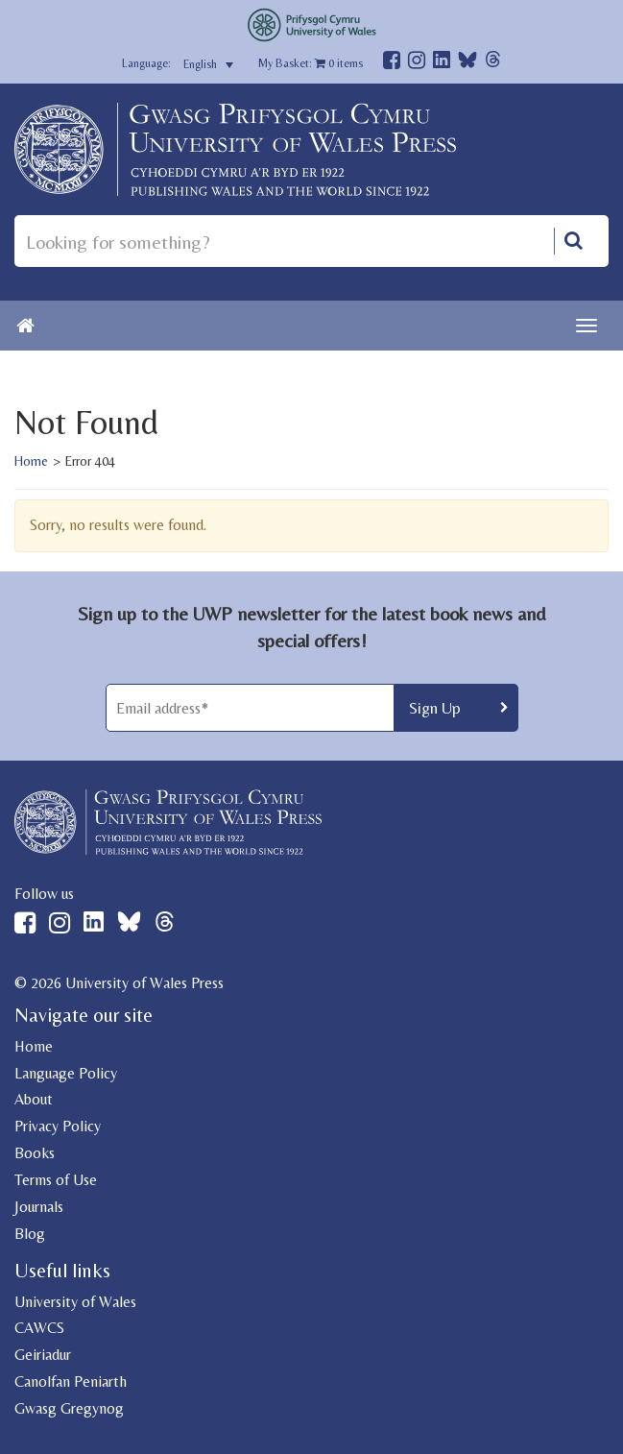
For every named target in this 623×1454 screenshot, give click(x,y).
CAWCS (39, 1328)
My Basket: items (310, 63)
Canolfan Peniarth (70, 1381)
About (33, 1099)
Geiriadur (42, 1354)
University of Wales (75, 1302)
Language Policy (65, 1073)
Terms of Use (55, 1180)
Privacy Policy (57, 1126)
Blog (29, 1233)
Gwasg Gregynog (69, 1408)
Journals (38, 1207)
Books (34, 1153)
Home (31, 461)
